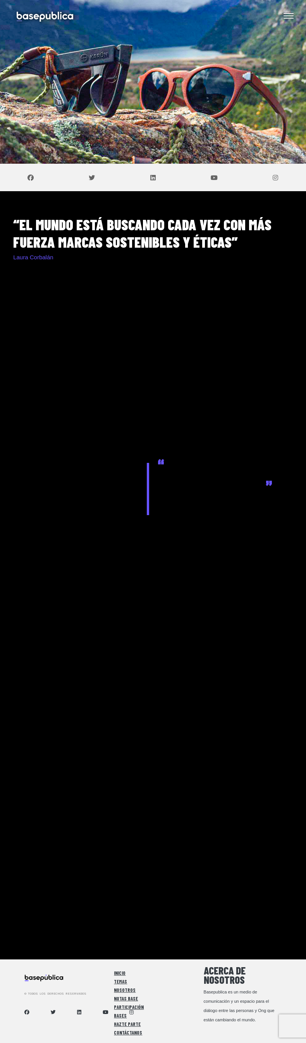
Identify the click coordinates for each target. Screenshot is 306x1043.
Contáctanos (128, 1032)
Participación (129, 1007)
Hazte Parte (127, 1024)
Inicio (119, 973)
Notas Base (126, 998)
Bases (120, 1015)
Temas (120, 981)
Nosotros (125, 990)
